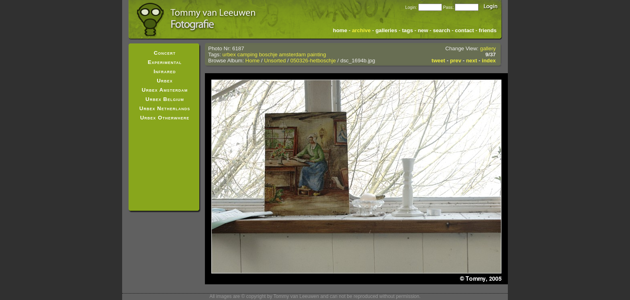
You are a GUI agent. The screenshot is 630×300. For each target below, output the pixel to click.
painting (316, 54)
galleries (386, 30)
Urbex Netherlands (164, 108)
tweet (438, 61)
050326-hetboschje (312, 61)
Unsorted (275, 61)
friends (488, 30)
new (423, 30)
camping (247, 54)
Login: (411, 7)
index (489, 61)
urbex (229, 54)
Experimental (165, 62)
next (471, 61)
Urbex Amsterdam (165, 90)
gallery (488, 48)
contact (464, 30)
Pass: (448, 7)
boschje (268, 54)
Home (252, 61)
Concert (165, 53)
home (340, 30)
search (441, 30)
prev (455, 61)
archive (361, 30)
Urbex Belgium (164, 99)
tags (407, 30)
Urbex (165, 81)
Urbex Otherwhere (165, 118)
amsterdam (292, 54)
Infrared (164, 71)
